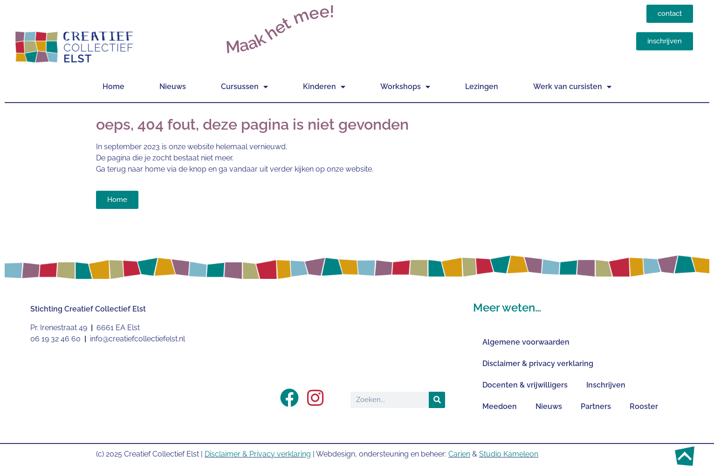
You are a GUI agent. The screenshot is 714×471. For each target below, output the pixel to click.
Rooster (644, 406)
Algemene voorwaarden (526, 342)
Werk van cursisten (572, 86)
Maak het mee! (280, 28)
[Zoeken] (437, 400)
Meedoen (499, 406)
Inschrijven (605, 385)
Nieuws (172, 86)
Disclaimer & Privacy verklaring (258, 454)
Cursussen (244, 86)
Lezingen (481, 86)
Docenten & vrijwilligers (525, 385)
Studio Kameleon (508, 454)
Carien (459, 454)
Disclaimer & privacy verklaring (537, 363)
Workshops (405, 86)
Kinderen (324, 86)
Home (113, 86)
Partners (596, 406)
